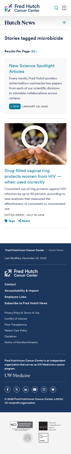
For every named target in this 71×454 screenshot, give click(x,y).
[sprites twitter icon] (17, 389)
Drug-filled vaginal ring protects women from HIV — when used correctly (33, 176)
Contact (10, 284)
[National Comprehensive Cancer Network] (50, 426)
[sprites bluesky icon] (53, 389)
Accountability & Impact (22, 290)
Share (24, 221)
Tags (10, 221)
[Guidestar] (43, 438)
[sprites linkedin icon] (26, 389)
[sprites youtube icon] (35, 389)
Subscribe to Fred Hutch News (26, 303)
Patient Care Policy (16, 330)
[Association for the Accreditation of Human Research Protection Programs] (28, 438)
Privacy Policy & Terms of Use (22, 312)
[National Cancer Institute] (21, 426)
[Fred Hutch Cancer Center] (21, 273)
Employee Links (15, 297)
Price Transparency (16, 324)
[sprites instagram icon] (44, 389)
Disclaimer (11, 336)
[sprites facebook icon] (8, 389)
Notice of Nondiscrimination (21, 342)
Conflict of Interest (16, 318)
